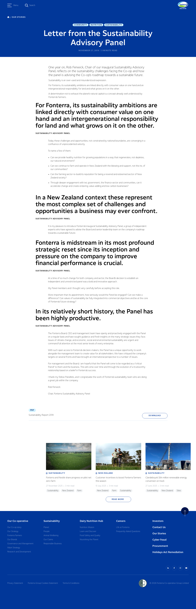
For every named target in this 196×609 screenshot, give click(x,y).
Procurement (160, 546)
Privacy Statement (15, 583)
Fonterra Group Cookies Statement (43, 583)
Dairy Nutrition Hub (91, 521)
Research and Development (19, 552)
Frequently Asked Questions (128, 531)
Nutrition (96, 25)
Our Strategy (12, 531)
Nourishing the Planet (89, 540)
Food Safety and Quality (90, 535)
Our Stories (159, 533)
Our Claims (48, 540)
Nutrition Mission (87, 527)
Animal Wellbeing (51, 535)
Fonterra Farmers (14, 535)
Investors (157, 521)
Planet (46, 527)
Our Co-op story (14, 527)
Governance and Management (20, 544)
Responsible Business (53, 544)
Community (80, 25)
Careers (120, 521)
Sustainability (113, 25)
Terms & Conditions (71, 583)
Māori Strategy (13, 548)
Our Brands (12, 540)
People (47, 531)
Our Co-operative (17, 521)
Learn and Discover (88, 531)
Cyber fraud (159, 540)
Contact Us (159, 527)
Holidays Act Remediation (167, 552)
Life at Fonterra (122, 527)
